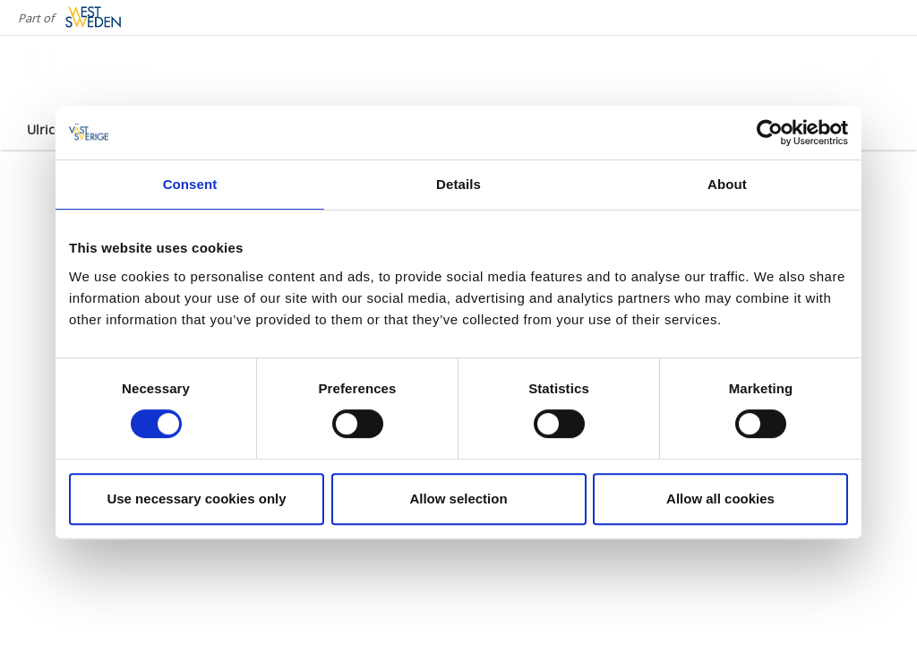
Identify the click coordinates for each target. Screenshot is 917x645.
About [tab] (727, 184)
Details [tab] (458, 184)
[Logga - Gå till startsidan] (89, 72)
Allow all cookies (720, 498)
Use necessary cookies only (196, 498)
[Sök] (875, 71)
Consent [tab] (190, 184)
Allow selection (458, 498)
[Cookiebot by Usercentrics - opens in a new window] (769, 132)
